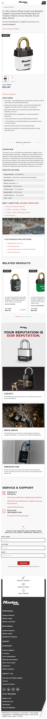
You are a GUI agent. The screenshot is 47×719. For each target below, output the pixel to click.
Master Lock (6, 698)
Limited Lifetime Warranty (15, 507)
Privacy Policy (24, 712)
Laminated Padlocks (9, 7)
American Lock (7, 701)
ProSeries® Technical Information (18, 516)
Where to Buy (7, 618)
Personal (7, 611)
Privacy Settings (34, 712)
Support (7, 646)
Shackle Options (14, 252)
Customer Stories (8, 684)
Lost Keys (5, 653)
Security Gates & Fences (15, 206)
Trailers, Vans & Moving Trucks (18, 212)
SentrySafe (6, 704)
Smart (5, 641)
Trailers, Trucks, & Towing (16, 209)
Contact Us (6, 666)
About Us (7, 674)
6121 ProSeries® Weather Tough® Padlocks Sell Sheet (24, 497)
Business (7, 626)
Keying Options (14, 246)
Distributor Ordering (9, 637)
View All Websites (8, 707)
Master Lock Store (8, 621)
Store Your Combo (8, 663)
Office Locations (8, 669)
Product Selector (8, 615)
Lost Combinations (9, 656)
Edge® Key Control (15, 243)
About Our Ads (34, 714)
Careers (5, 681)
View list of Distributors (9, 94)
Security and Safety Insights (12, 678)
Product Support (8, 650)
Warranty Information (10, 659)
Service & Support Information (10, 29)
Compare (23, 309)
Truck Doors (10, 215)
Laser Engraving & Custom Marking (21, 249)
